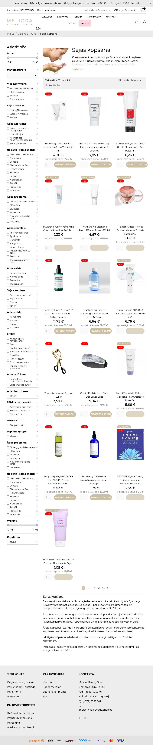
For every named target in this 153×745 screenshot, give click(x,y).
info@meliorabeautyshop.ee (95, 709)
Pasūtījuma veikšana (19, 718)
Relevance (137, 80)
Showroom (63, 17)
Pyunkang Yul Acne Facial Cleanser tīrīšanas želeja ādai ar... (58, 147)
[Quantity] (48, 165)
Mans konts (14, 691)
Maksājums (13, 722)
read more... (78, 69)
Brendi (78, 17)
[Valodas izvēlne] (101, 10)
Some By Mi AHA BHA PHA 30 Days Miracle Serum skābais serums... (58, 314)
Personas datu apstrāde (21, 687)
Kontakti (111, 17)
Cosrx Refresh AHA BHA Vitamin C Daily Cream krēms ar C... (130, 314)
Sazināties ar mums (54, 691)
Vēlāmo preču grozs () (125, 10)
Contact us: (12, 10)
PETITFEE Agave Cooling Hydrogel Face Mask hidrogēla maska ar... (130, 480)
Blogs (72, 23)
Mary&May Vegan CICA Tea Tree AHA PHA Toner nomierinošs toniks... (58, 480)
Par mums (49, 682)
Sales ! (85, 22)
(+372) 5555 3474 (26, 10)
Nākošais (103, 588)
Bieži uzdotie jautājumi (20, 713)
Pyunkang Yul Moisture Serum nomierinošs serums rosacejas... (94, 480)
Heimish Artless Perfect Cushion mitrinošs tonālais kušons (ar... (130, 230)
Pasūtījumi (13, 696)
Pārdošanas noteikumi (20, 727)
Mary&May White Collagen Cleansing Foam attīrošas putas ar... (130, 397)
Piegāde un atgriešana (20, 682)
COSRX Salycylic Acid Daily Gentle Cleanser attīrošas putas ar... (130, 147)
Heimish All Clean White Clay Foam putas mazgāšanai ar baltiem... (94, 147)
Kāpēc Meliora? (52, 687)
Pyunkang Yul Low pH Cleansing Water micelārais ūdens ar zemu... (94, 314)
